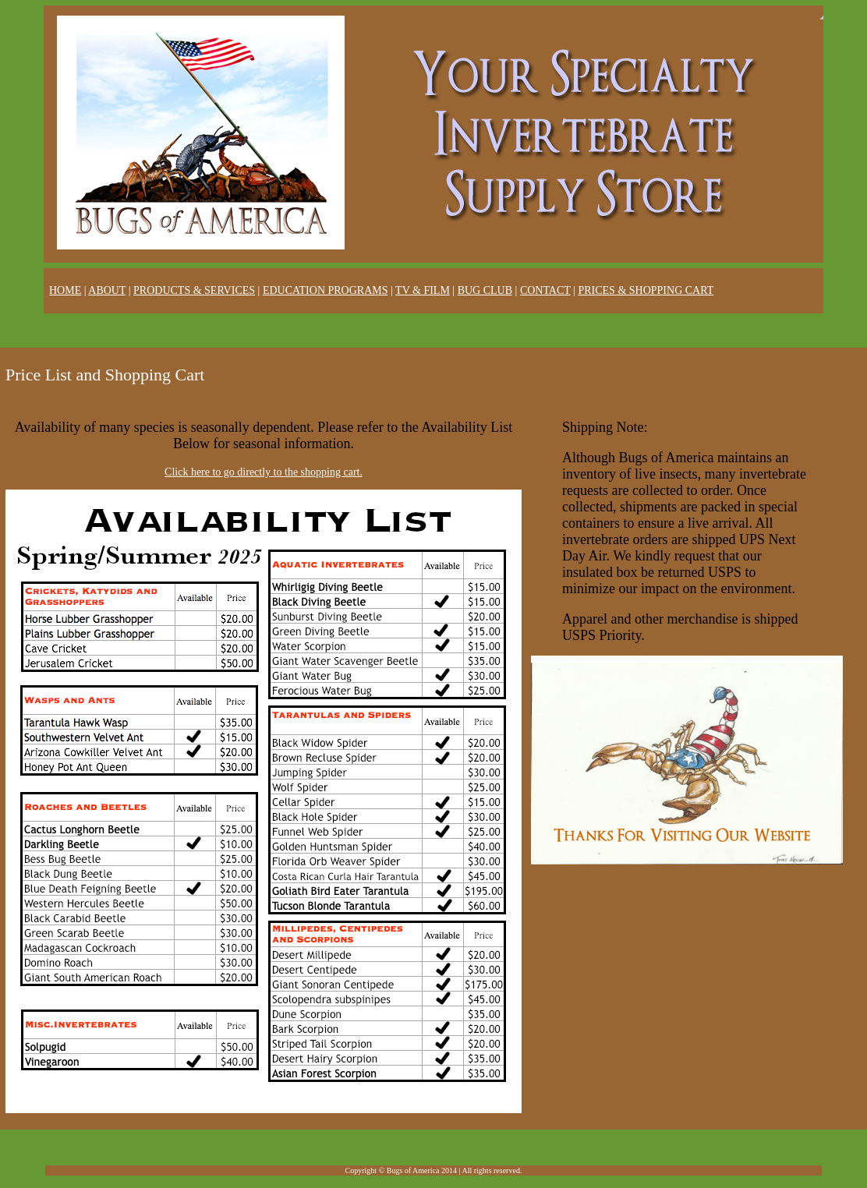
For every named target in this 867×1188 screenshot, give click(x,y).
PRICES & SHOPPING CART (645, 290)
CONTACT (545, 290)
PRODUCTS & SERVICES (194, 290)
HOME (65, 290)
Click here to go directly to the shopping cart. (264, 472)
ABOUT (107, 290)
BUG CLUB (485, 290)
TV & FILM (422, 290)
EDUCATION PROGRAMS (325, 290)
